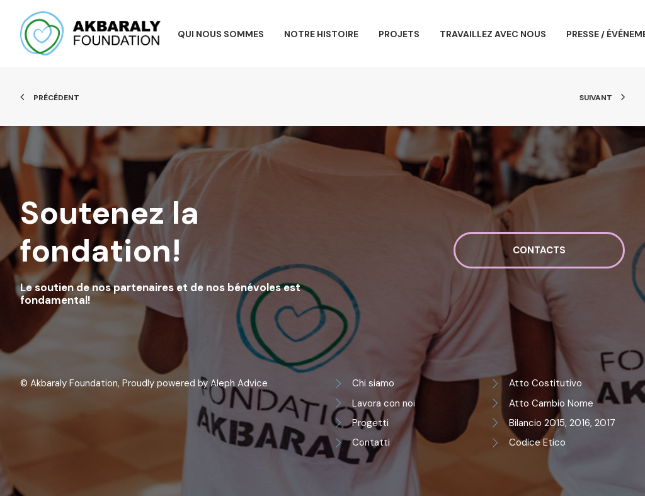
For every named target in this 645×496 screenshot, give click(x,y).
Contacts (539, 250)
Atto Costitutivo (545, 383)
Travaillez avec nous (493, 34)
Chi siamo (373, 383)
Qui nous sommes (221, 34)
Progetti (370, 423)
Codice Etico (537, 442)
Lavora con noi (383, 403)
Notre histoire (321, 34)
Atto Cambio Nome (551, 403)
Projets (399, 34)
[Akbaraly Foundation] (90, 33)
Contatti (371, 442)
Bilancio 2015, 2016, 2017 (562, 423)
